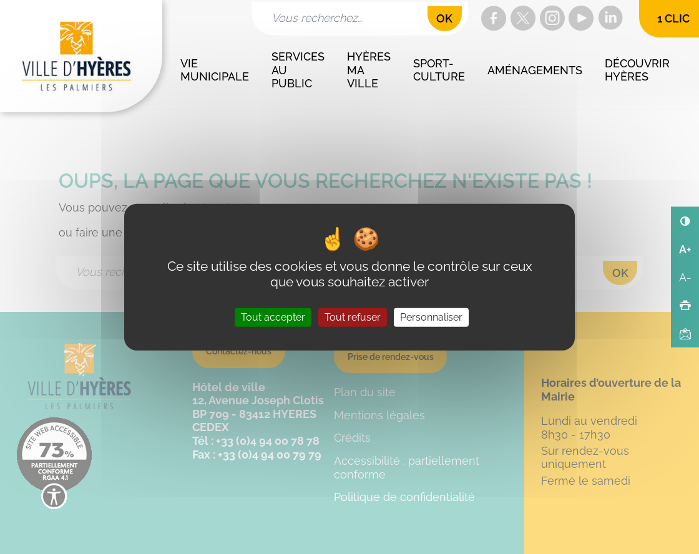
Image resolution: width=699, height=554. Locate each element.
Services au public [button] (299, 70)
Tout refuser (353, 317)
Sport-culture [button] (439, 70)
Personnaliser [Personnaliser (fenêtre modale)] (431, 317)
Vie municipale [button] (214, 70)
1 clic (673, 18)
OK (444, 18)
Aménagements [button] (534, 70)
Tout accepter (273, 317)
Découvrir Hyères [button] (639, 70)
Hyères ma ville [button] (370, 70)
